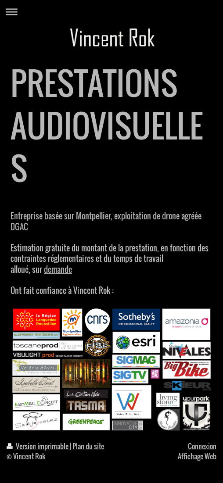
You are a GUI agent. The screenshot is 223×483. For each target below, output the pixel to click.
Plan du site (88, 446)
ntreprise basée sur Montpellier (62, 216)
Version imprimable (38, 446)
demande (58, 269)
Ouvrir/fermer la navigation (111, 11)
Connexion (202, 446)
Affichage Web (197, 456)
